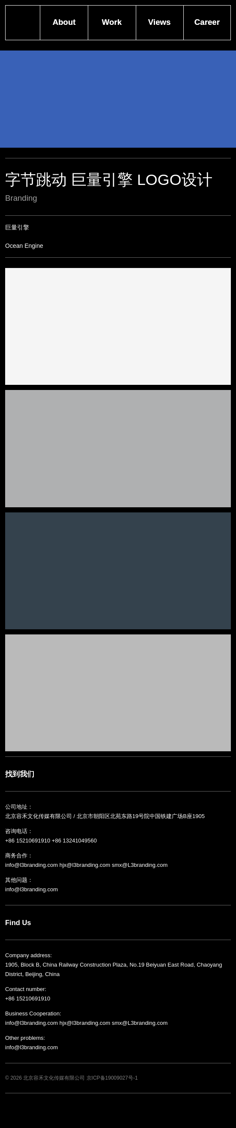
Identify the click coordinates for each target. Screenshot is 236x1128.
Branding (21, 197)
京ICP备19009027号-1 (112, 1078)
